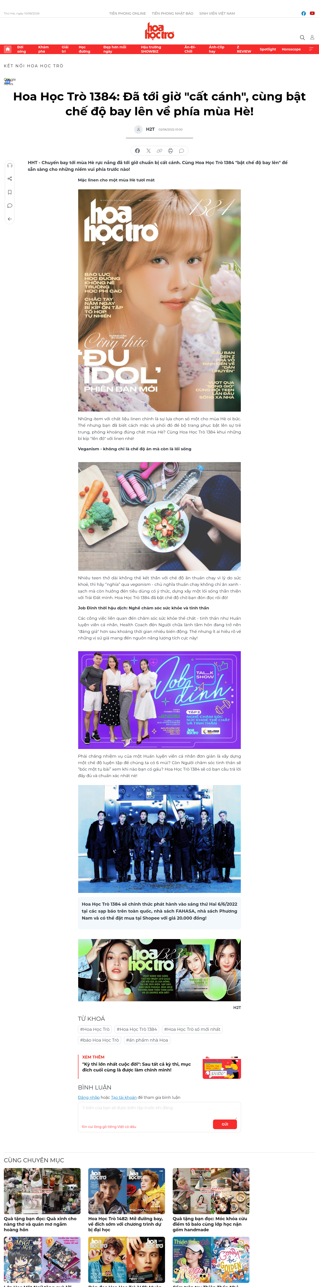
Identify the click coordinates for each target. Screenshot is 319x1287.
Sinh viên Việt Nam (217, 13)
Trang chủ (8, 49)
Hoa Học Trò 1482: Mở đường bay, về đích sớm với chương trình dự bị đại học (125, 1224)
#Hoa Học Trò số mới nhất (192, 1029)
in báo (170, 151)
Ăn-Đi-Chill (190, 49)
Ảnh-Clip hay (216, 49)
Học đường (84, 49)
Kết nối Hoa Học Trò (34, 66)
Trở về (10, 219)
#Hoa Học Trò (95, 1029)
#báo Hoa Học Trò (99, 1040)
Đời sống (21, 49)
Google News (8, 81)
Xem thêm (311, 49)
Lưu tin (10, 192)
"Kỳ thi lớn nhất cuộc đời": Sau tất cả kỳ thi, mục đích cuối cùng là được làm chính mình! (136, 1067)
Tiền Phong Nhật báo (172, 13)
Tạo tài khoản (124, 1097)
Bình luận (10, 206)
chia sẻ (137, 151)
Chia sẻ (10, 179)
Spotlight (268, 49)
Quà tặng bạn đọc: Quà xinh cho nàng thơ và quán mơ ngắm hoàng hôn (40, 1224)
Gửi (225, 1124)
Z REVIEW (244, 49)
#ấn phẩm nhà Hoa (147, 1040)
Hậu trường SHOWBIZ (151, 49)
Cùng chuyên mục (34, 1160)
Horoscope (291, 49)
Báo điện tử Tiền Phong (160, 31)
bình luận (181, 151)
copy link (159, 151)
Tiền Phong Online (127, 13)
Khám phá (43, 49)
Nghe (10, 165)
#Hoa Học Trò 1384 (137, 1029)
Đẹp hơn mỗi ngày (114, 49)
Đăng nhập (89, 1097)
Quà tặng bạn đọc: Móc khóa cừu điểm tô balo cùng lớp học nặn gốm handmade (210, 1224)
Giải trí (65, 49)
